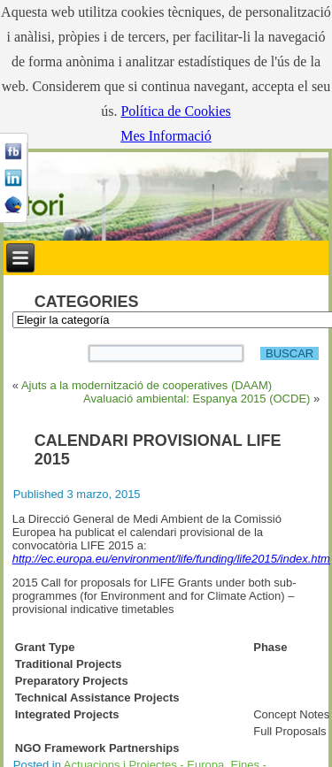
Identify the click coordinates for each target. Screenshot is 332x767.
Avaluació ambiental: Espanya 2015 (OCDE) (196, 398)
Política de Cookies (175, 111)
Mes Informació (166, 135)
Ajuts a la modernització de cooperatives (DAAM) (146, 385)
